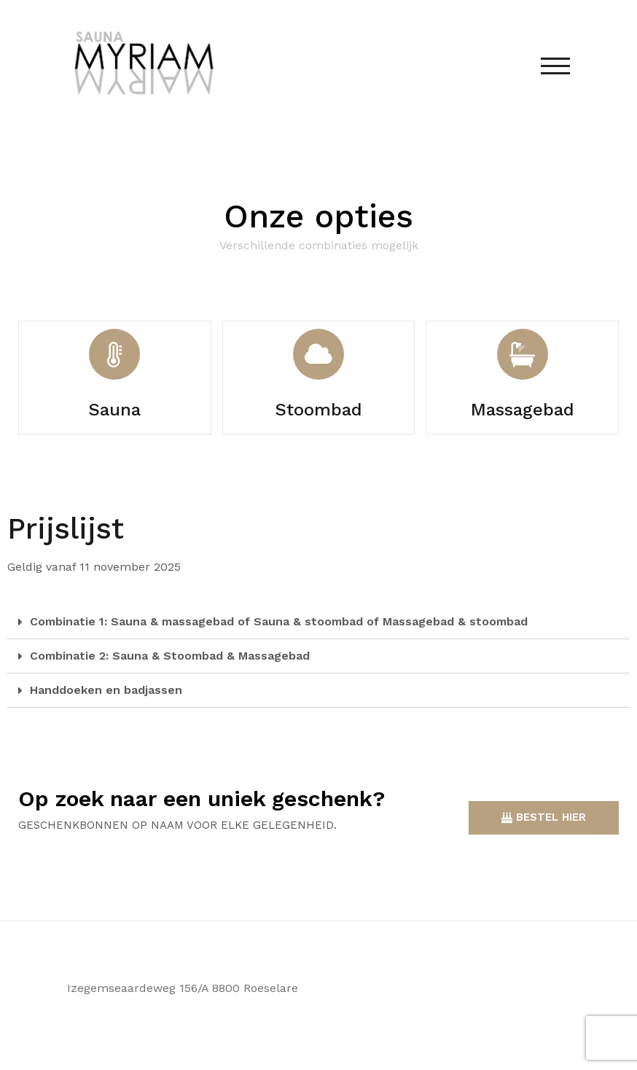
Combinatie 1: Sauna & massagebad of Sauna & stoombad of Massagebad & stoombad (279, 621)
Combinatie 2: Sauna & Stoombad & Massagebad (170, 656)
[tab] (318, 622)
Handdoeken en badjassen (106, 690)
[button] (544, 818)
